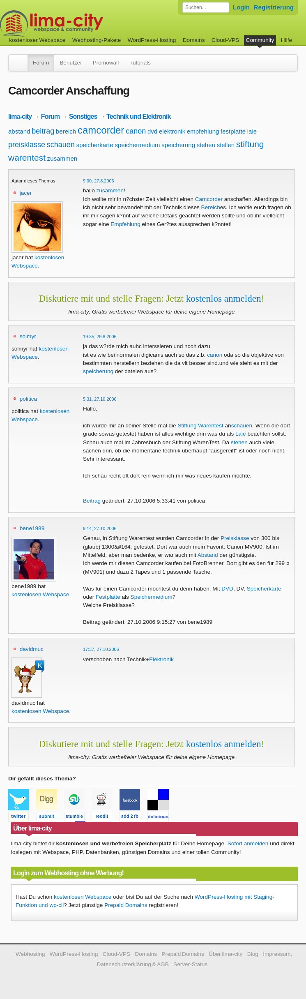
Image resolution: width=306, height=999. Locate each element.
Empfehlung (125, 224)
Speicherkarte (264, 589)
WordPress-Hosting (152, 40)
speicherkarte (94, 144)
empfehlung (203, 131)
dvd (152, 131)
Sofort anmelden (248, 843)
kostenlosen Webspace (40, 594)
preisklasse (26, 145)
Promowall (106, 63)
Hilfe (286, 40)
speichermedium (137, 144)
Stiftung (186, 425)
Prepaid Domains (125, 905)
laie (252, 131)
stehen (206, 144)
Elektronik (161, 659)
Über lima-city (225, 954)
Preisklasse (235, 538)
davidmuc (32, 649)
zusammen (62, 158)
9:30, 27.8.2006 (98, 180)
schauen (61, 145)
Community (260, 40)
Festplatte (108, 597)
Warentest (210, 425)
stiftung (250, 144)
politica (28, 399)
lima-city (20, 116)
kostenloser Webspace (37, 40)
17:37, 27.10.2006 (101, 649)
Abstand (208, 555)
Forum (41, 63)
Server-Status (190, 964)
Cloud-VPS (225, 40)
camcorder (101, 130)
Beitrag (92, 501)
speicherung (178, 144)
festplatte (233, 131)
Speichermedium (152, 597)
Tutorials (140, 63)
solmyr (28, 336)
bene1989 (32, 528)
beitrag (43, 131)
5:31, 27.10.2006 (100, 399)
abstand (19, 131)
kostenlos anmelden (223, 298)
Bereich (210, 207)
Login (241, 7)
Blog (252, 954)
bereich (66, 131)
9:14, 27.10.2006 (100, 528)
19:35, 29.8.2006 (100, 336)
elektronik (172, 131)
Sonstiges (83, 116)
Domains (194, 40)
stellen (226, 144)
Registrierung (274, 7)
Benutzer (71, 63)
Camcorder (209, 199)
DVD (227, 589)
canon (136, 131)
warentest (27, 157)
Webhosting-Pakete (96, 40)
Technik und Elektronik (138, 116)
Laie (240, 434)
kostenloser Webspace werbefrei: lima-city (82, 23)
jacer (26, 193)
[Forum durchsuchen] (205, 7)
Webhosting (30, 954)
